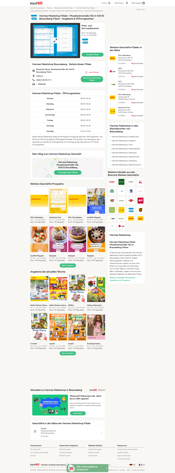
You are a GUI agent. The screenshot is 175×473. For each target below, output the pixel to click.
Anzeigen (140, 9)
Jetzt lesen (78, 413)
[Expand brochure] (55, 40)
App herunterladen (123, 456)
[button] (67, 40)
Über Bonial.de (35, 449)
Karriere (33, 456)
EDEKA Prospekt (65, 449)
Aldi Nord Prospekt (94, 449)
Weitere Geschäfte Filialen (64, 8)
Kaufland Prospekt (65, 452)
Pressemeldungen (123, 459)
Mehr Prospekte (68, 265)
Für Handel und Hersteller (39, 452)
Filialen (49, 8)
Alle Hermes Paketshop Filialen (92, 79)
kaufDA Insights (122, 452)
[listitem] (39, 205)
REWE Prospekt (64, 456)
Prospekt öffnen (92, 55)
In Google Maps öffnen (67, 172)
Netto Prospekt (93, 452)
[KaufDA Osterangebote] (87, 468)
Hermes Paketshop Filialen (85, 8)
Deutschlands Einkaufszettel (127, 449)
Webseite (42, 84)
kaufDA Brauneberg (37, 8)
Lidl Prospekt (92, 456)
